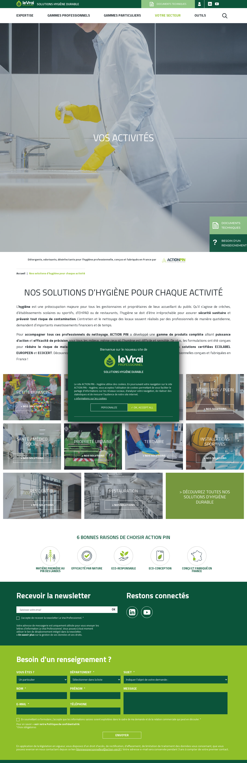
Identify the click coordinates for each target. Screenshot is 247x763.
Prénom (77, 689)
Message (130, 689)
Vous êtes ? (25, 672)
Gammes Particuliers (122, 15)
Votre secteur (168, 15)
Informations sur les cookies (91, 398)
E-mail (22, 704)
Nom (21, 689)
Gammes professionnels (68, 15)
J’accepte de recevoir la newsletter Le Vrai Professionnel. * (52, 618)
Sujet (129, 672)
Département (82, 672)
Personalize (109, 407)
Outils (200, 15)
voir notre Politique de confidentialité (56, 724)
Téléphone (78, 704)
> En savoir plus (25, 635)
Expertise (24, 15)
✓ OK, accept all (142, 407)
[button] (227, 224)
